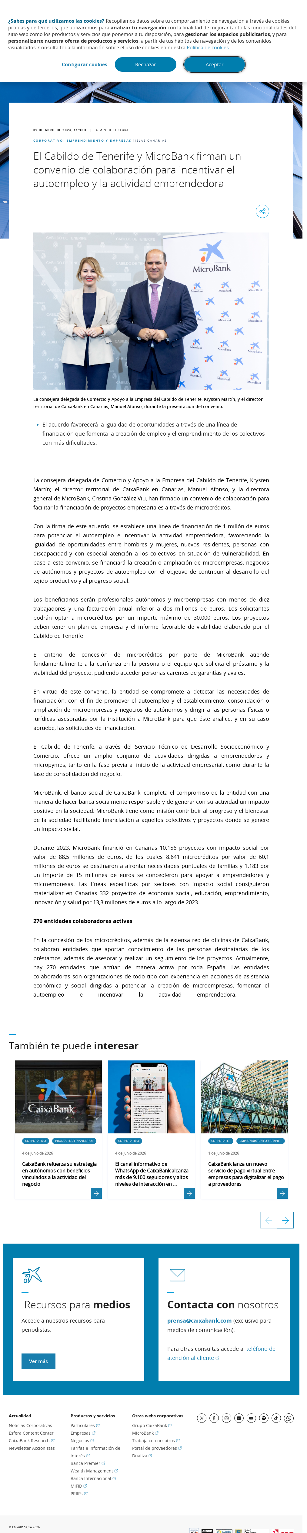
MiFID (79, 1486)
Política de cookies (208, 47)
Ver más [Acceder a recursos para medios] (38, 1361)
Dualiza (142, 1456)
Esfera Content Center (31, 1433)
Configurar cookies (84, 64)
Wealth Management (94, 1471)
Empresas (83, 1433)
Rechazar (145, 64)
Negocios (82, 1440)
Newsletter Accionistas (32, 1448)
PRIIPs (79, 1493)
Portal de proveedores (157, 1448)
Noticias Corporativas (30, 1425)
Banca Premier (88, 1463)
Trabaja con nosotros (156, 1440)
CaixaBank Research (32, 1440)
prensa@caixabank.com (199, 1320)
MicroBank (145, 1433)
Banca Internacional (93, 1478)
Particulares (85, 1425)
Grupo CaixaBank (152, 1425)
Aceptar (215, 64)
